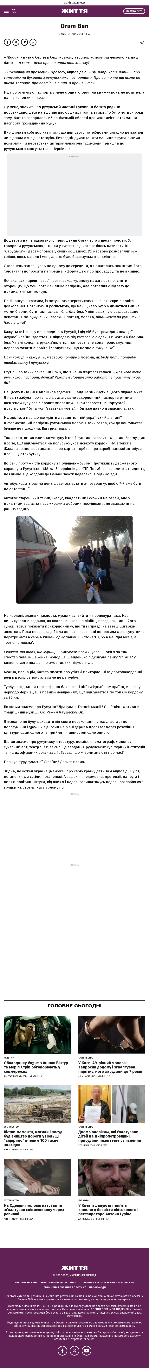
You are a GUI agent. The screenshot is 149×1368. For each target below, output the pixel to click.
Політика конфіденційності (60, 1282)
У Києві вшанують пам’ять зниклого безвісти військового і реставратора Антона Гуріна (108, 1209)
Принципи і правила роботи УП (64, 1287)
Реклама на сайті (26, 1282)
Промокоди (97, 1287)
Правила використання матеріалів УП (108, 1282)
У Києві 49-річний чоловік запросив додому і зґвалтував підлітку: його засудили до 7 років (110, 1067)
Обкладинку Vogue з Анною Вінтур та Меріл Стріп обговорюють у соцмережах (36, 1067)
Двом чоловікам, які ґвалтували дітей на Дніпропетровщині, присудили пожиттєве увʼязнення (109, 1136)
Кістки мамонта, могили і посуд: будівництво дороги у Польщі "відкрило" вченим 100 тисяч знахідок (33, 1138)
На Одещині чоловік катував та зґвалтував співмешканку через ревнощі (34, 1209)
